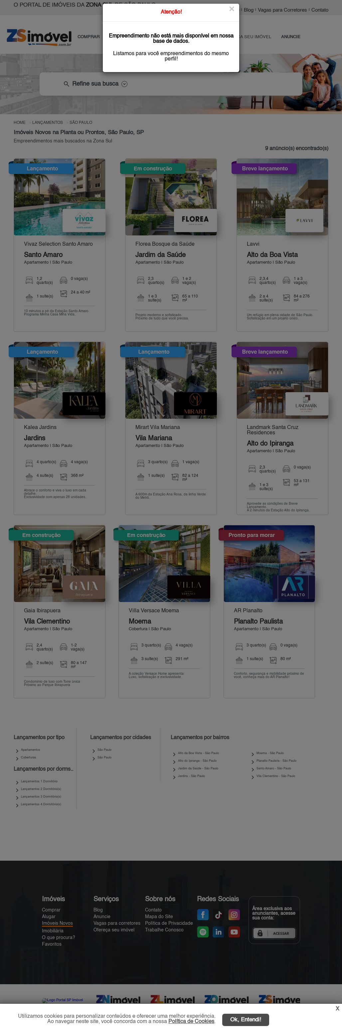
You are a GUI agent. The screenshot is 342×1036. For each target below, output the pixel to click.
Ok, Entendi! (245, 1020)
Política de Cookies (191, 1021)
